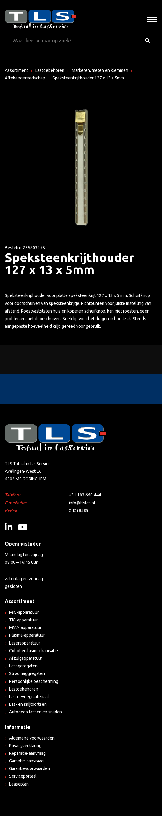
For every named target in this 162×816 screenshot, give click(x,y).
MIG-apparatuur (24, 612)
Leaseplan (19, 784)
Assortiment (16, 70)
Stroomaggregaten (27, 673)
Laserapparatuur (24, 643)
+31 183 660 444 (85, 495)
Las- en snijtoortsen (28, 704)
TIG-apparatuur (23, 619)
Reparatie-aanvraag (27, 753)
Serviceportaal (23, 776)
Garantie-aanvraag (26, 760)
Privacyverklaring (25, 745)
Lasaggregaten (23, 665)
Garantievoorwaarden (29, 768)
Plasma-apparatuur (27, 635)
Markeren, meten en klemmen (100, 70)
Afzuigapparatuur (25, 658)
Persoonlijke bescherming (33, 681)
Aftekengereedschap (25, 78)
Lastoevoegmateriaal (29, 696)
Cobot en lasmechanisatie (33, 650)
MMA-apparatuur (25, 627)
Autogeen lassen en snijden (35, 711)
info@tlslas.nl (82, 502)
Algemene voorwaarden (32, 738)
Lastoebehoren (49, 70)
